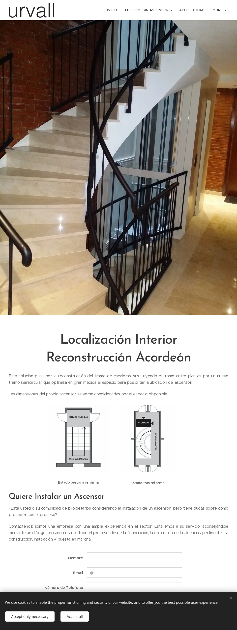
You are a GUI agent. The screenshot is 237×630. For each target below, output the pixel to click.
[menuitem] (78, 10)
